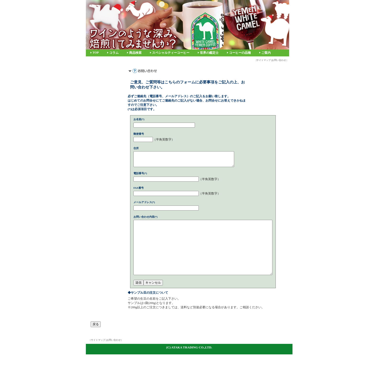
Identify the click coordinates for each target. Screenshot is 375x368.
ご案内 (266, 52)
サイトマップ (263, 60)
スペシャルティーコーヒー (170, 52)
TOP (96, 52)
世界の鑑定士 (209, 52)
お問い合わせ (279, 60)
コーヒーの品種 (240, 52)
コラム (114, 52)
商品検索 (135, 52)
